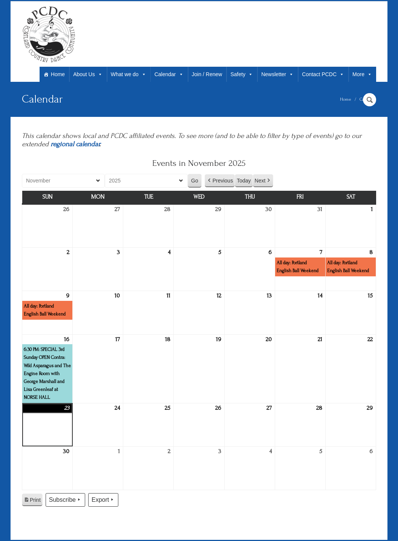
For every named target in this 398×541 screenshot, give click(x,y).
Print (32, 501)
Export (103, 500)
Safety (241, 74)
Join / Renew (207, 74)
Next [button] (263, 180)
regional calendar (75, 144)
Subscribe (65, 500)
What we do (128, 74)
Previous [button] (220, 180)
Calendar (169, 74)
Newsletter (277, 74)
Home (58, 74)
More (362, 74)
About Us (88, 74)
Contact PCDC (323, 74)
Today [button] (244, 181)
